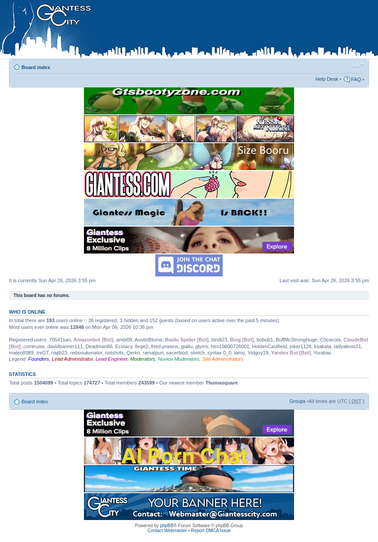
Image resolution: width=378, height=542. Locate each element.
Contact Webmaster (167, 530)
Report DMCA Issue (210, 530)
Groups (298, 401)
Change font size (357, 65)
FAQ (356, 79)
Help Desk (326, 79)
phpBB (166, 525)
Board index (36, 67)
